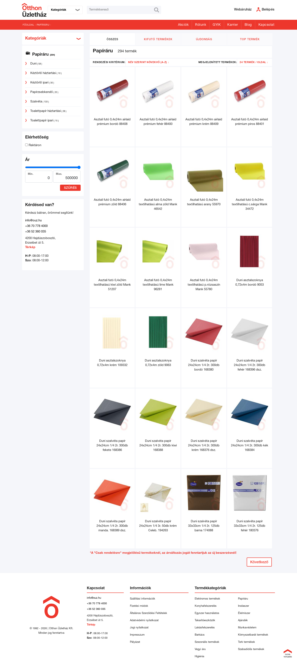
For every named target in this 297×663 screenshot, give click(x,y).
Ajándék (243, 620)
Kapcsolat (266, 25)
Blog (248, 25)
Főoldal (28, 25)
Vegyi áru (200, 649)
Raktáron (33, 145)
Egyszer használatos (207, 613)
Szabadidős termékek (251, 649)
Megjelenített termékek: (217, 62)
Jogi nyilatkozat (139, 628)
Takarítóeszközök (205, 620)
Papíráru (43, 25)
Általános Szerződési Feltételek (148, 613)
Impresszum (137, 635)
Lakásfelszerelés (205, 628)
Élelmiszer (244, 613)
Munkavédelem (247, 628)
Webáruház (243, 10)
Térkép (30, 247)
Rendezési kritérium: (109, 62)
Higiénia (199, 656)
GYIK (217, 25)
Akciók (183, 25)
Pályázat (135, 642)
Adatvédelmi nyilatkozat (145, 620)
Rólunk (200, 25)
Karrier (232, 25)
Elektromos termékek (207, 599)
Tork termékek (246, 642)
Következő (259, 562)
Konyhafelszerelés (206, 606)
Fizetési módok (139, 606)
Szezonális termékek (207, 642)
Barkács (200, 635)
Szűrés (70, 188)
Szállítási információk (142, 599)
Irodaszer (243, 606)
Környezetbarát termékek (253, 635)
